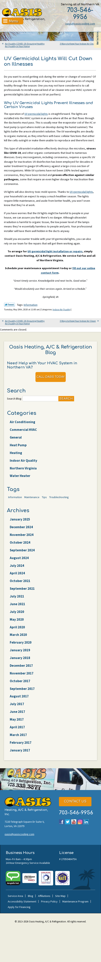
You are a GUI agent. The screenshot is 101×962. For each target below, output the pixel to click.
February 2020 (20, 642)
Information (30, 305)
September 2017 (22, 689)
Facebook (61, 821)
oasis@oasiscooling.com (80, 23)
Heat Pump (18, 445)
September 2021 (22, 588)
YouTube (73, 821)
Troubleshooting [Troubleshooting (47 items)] (59, 497)
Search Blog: (14, 398)
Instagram (79, 821)
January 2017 (20, 750)
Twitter (67, 821)
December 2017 (21, 665)
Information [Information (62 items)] (15, 497)
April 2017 (17, 727)
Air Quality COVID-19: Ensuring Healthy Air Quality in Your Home (25, 45)
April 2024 (17, 573)
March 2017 (18, 735)
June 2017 (17, 711)
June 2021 (17, 604)
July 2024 (17, 565)
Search (66, 398)
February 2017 (20, 742)
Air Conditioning (22, 422)
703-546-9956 (80, 13)
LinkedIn (86, 821)
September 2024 (22, 550)
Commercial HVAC (23, 429)
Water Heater (20, 476)
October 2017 (20, 681)
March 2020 (18, 635)
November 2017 (21, 673)
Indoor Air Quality (61, 309)
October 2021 (20, 581)
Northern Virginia (23, 468)
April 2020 (17, 627)
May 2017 (17, 719)
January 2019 (20, 650)
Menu (13, 21)
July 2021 (17, 596)
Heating (16, 453)
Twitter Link (9, 305)
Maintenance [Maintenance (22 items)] (31, 497)
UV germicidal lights (36, 114)
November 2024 (21, 535)
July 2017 (17, 704)
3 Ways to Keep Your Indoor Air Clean (78, 43)
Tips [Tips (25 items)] (44, 497)
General (16, 437)
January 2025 (20, 519)
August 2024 (19, 558)
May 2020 (17, 619)
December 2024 (21, 527)
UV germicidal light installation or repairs (54, 251)
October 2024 (20, 542)
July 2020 (17, 612)
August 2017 (19, 696)
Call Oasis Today (50, 376)
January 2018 (20, 658)
